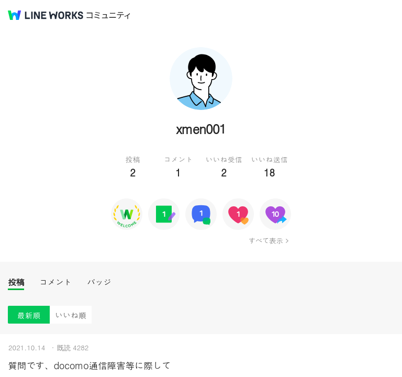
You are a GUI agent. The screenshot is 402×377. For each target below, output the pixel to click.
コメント (55, 282)
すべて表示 (266, 240)
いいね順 (70, 314)
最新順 (29, 314)
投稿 (16, 282)
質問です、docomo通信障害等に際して (89, 365)
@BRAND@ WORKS (45, 15)
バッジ (99, 282)
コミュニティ (108, 15)
